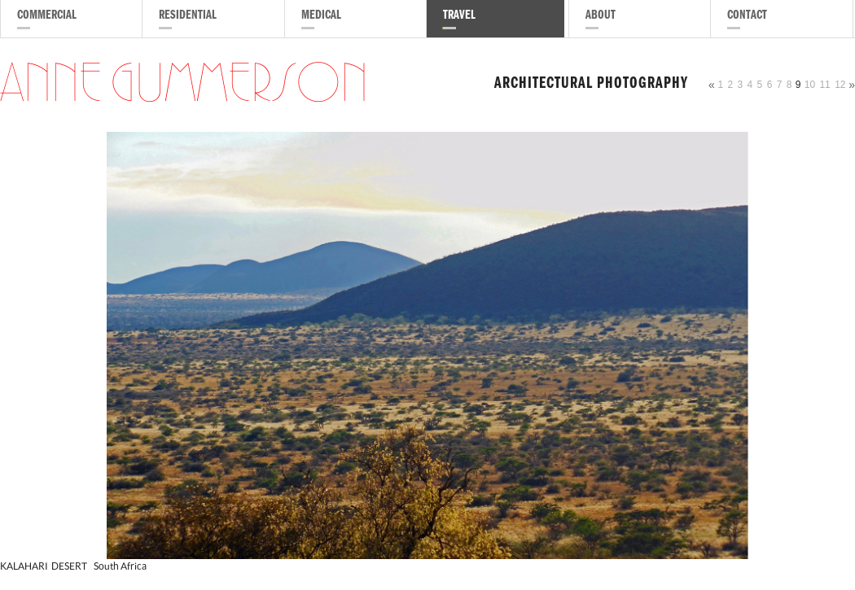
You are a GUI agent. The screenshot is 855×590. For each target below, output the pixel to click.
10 (810, 84)
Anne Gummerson (184, 85)
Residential (188, 16)
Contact (747, 16)
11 (824, 84)
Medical (321, 16)
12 (840, 84)
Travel (459, 16)
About (600, 16)
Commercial (47, 16)
